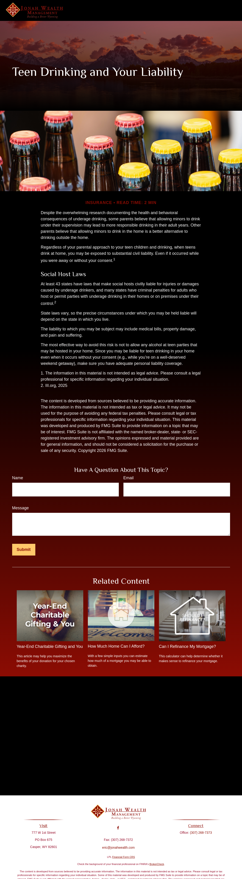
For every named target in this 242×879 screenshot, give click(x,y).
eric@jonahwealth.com (118, 844)
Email (128, 478)
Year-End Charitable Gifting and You (50, 646)
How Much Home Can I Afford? (116, 646)
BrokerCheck (156, 864)
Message (20, 508)
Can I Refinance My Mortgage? (187, 646)
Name (17, 478)
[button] (86, 10)
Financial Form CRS (123, 857)
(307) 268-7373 (199, 832)
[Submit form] (23, 550)
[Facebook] (118, 825)
